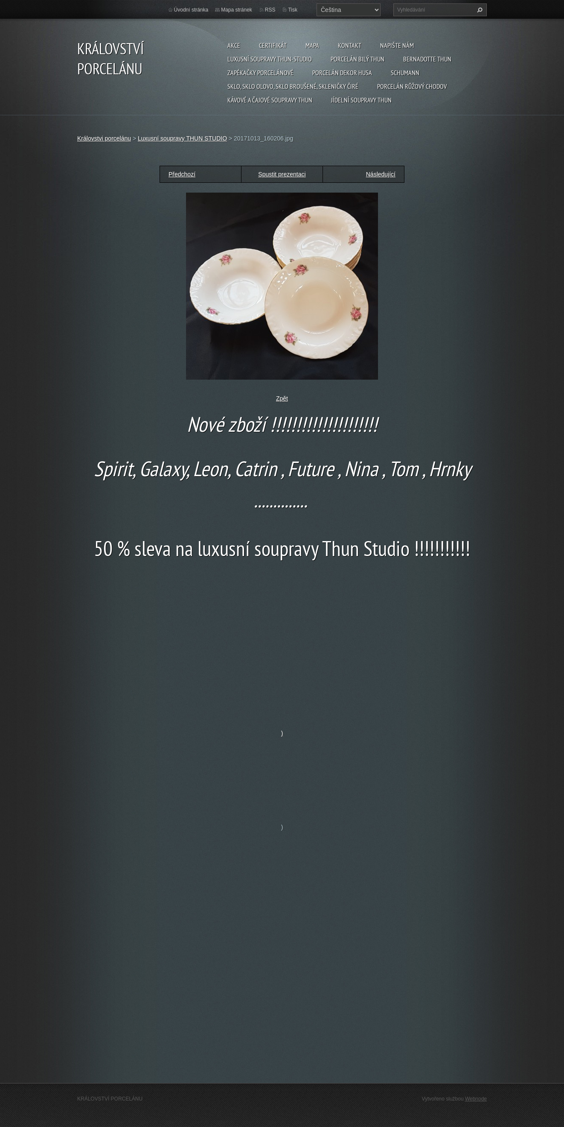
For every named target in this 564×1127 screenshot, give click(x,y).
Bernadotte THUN (427, 59)
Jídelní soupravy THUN (361, 100)
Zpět (282, 398)
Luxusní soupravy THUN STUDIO (182, 138)
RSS (270, 10)
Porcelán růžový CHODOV (412, 86)
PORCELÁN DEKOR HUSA (342, 72)
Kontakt (349, 45)
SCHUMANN (405, 72)
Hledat (478, 9)
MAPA (312, 45)
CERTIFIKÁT (273, 45)
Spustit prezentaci (281, 174)
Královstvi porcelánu (104, 138)
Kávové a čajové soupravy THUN (269, 100)
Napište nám (397, 45)
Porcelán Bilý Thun (357, 59)
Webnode (476, 1099)
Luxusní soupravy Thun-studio (269, 59)
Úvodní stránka (191, 10)
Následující (380, 174)
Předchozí (182, 174)
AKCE (233, 45)
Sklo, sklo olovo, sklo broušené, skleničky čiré (292, 86)
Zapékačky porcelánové (260, 72)
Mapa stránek (236, 10)
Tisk (292, 10)
